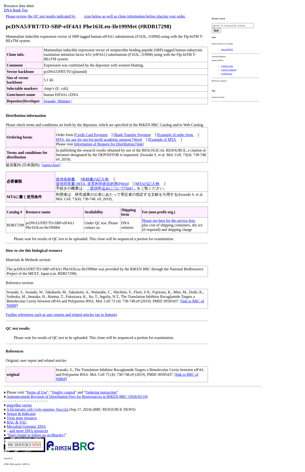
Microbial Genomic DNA (26, 426)
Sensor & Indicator (21, 414)
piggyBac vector (19, 405)
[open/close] (51, 165)
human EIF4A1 (227, 49)
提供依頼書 (66, 179)
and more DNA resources (29, 431)
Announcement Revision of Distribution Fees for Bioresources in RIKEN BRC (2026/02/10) (77, 397)
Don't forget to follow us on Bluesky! (36, 435)
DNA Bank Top (16, 10)
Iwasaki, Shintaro (57, 101)
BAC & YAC (17, 422)
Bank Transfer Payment (133, 135)
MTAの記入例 (148, 184)
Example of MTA (163, 140)
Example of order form (176, 135)
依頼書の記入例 (95, 179)
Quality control (63, 392)
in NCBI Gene (226, 74)
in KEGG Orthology (229, 70)
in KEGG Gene (227, 66)
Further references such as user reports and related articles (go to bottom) (61, 315)
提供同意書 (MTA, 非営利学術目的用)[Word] (95, 184)
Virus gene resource (22, 418)
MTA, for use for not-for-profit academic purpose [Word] (101, 140)
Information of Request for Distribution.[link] (109, 144)
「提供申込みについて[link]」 (111, 188)
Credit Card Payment (91, 135)
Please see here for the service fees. (169, 221)
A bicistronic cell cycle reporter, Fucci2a (37, 409)
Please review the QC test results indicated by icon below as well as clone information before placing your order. (96, 16)
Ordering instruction (101, 392)
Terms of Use (36, 392)
